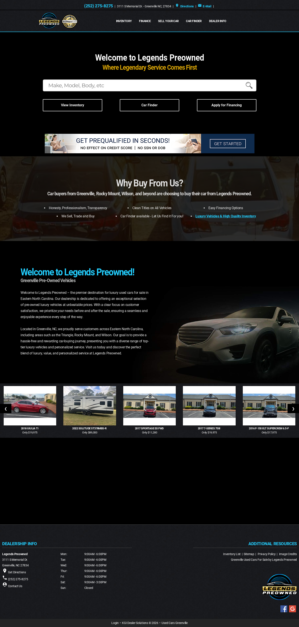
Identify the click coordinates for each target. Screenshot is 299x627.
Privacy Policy (266, 554)
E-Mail (204, 6)
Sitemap (249, 554)
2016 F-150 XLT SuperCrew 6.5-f (269, 428)
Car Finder (193, 21)
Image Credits (288, 554)
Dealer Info (217, 21)
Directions (184, 6)
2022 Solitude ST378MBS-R (89, 428)
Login (115, 623)
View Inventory (72, 105)
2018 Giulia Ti (30, 428)
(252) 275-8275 (98, 5)
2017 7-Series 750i (209, 428)
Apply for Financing (226, 105)
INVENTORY (124, 21)
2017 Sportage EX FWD (149, 428)
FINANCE (145, 21)
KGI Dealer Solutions (135, 623)
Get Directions (17, 572)
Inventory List (232, 554)
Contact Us (15, 586)
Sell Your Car (168, 21)
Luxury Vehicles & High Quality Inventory (225, 216)
